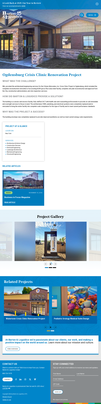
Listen (5, 388)
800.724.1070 (7, 373)
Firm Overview (12, 349)
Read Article (9, 202)
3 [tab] (54, 267)
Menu (92, 15)
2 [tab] (50, 267)
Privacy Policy (7, 397)
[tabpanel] (50, 241)
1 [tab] (46, 267)
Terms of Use (6, 400)
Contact (7, 379)
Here (23, 6)
